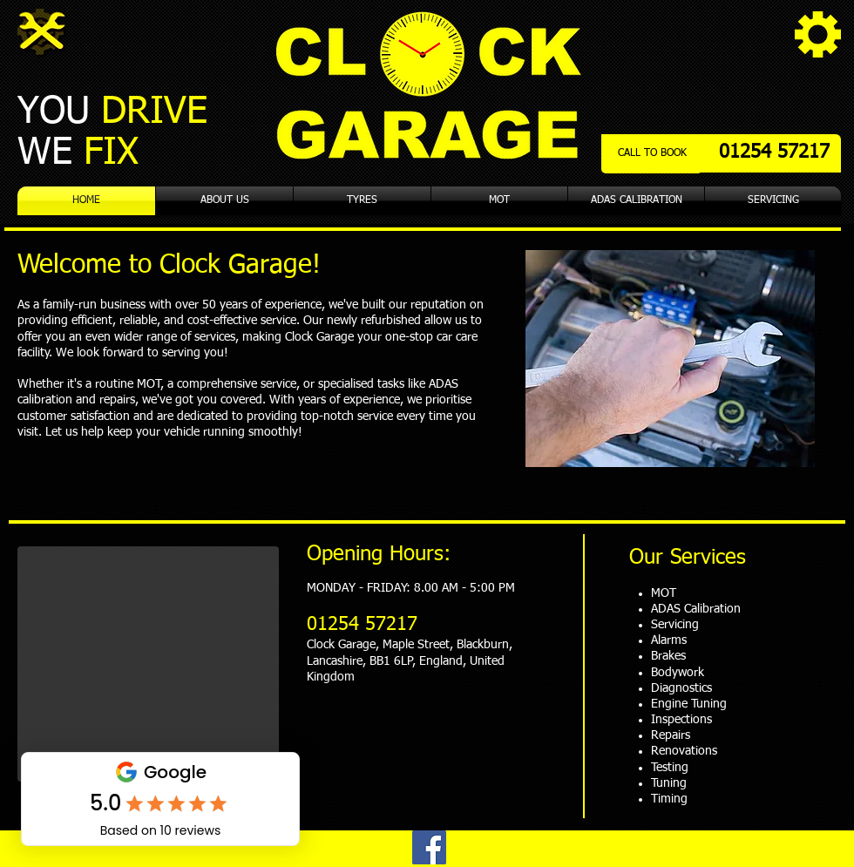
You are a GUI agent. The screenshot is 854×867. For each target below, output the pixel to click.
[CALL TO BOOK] (651, 153)
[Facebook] (429, 847)
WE (83, 153)
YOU (112, 112)
